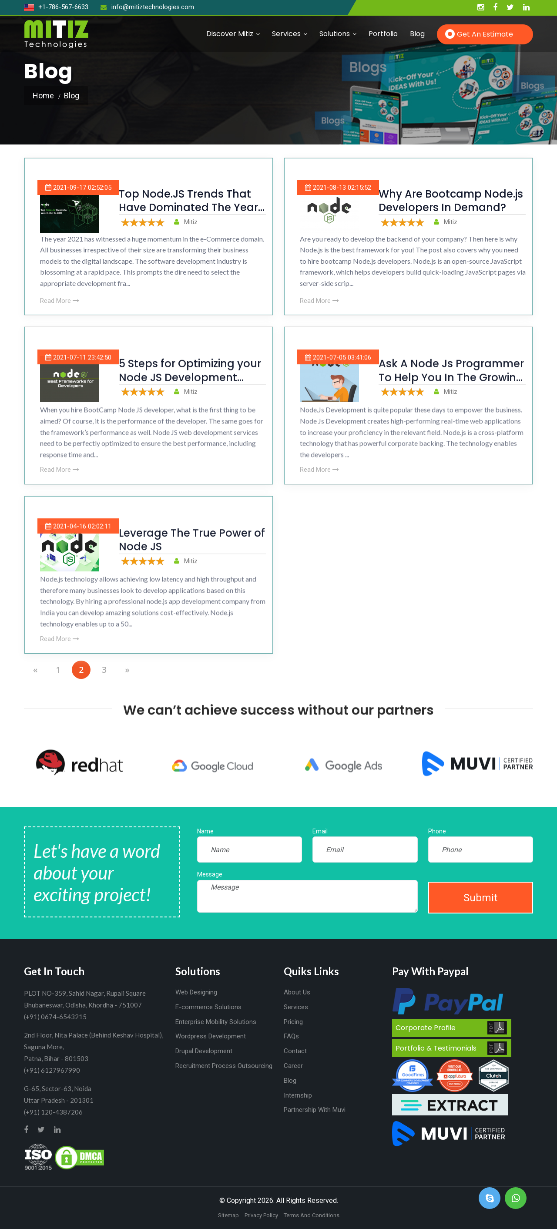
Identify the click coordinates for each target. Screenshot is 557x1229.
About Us (297, 992)
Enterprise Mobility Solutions (215, 1022)
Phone (437, 831)
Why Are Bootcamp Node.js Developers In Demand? (451, 201)
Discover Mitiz (229, 34)
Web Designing (196, 992)
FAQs (291, 1036)
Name (205, 831)
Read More (59, 301)
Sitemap (228, 1215)
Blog (417, 34)
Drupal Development (203, 1051)
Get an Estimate (485, 34)
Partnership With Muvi (315, 1110)
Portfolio (383, 34)
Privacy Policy (261, 1215)
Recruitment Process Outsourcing (223, 1066)
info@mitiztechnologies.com (147, 7)
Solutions (334, 34)
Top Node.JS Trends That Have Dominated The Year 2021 (188, 207)
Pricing (293, 1022)
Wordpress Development (210, 1036)
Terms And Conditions (311, 1215)
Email (320, 831)
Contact (295, 1051)
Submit (480, 898)
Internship (298, 1095)
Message (209, 874)
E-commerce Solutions (208, 1007)
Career (293, 1066)
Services (286, 34)
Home (43, 95)
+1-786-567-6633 (56, 7)
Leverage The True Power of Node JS (192, 554)
